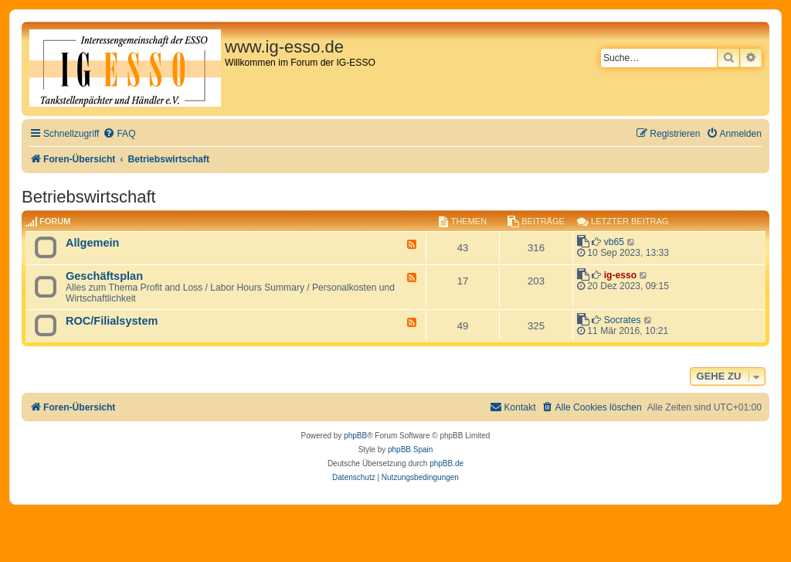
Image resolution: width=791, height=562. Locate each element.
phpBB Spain (410, 449)
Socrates (622, 320)
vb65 (614, 242)
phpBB (355, 435)
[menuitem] (119, 134)
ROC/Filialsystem (112, 321)
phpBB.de (446, 463)
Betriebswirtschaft (89, 196)
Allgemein (92, 243)
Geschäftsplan (104, 276)
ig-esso (620, 275)
